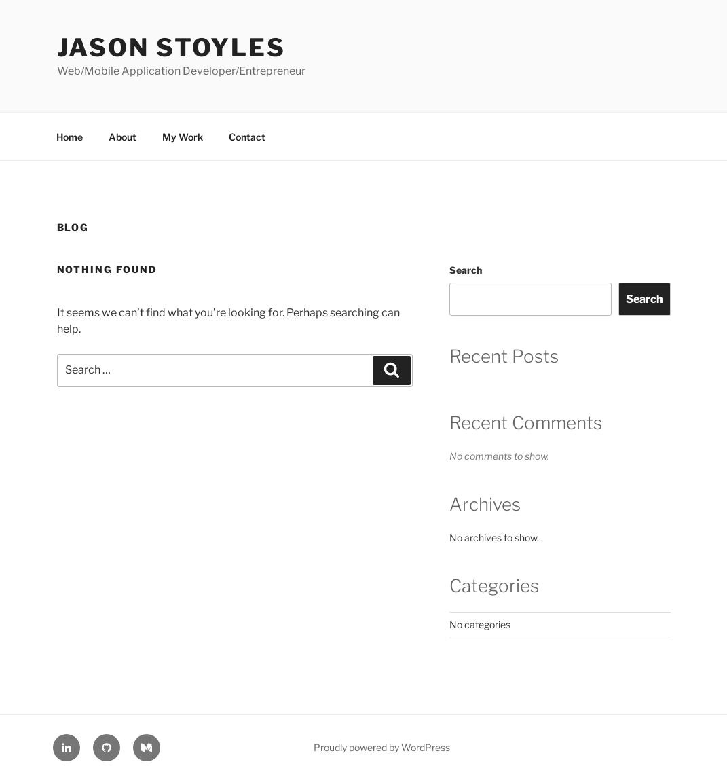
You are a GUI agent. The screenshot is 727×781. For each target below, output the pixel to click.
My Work (182, 137)
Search (465, 270)
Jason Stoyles (171, 47)
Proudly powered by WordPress (382, 747)
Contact (247, 137)
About (122, 137)
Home (69, 137)
